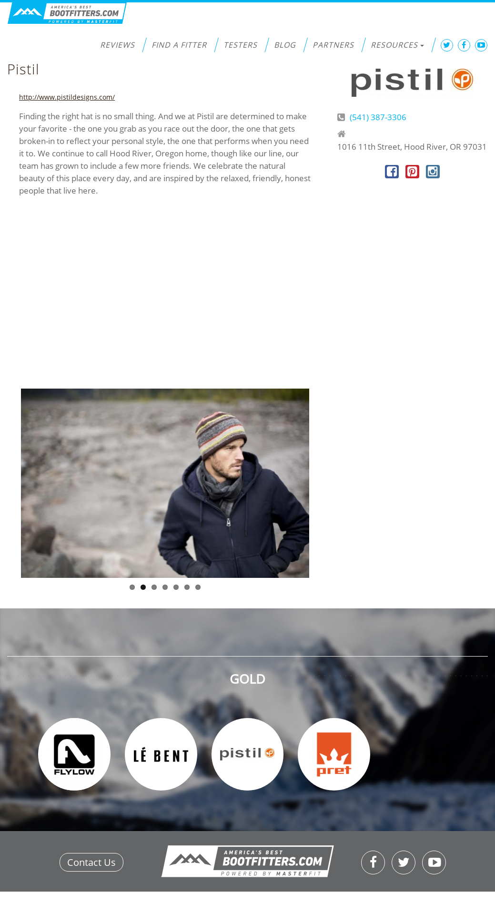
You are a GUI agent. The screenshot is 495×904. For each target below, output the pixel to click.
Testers (240, 45)
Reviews (117, 45)
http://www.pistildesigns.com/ (67, 97)
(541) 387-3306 (378, 117)
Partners (333, 45)
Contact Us (91, 862)
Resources (397, 45)
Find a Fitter (179, 45)
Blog (285, 45)
